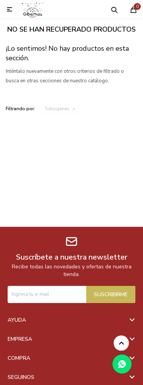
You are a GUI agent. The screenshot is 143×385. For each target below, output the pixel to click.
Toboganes (57, 109)
